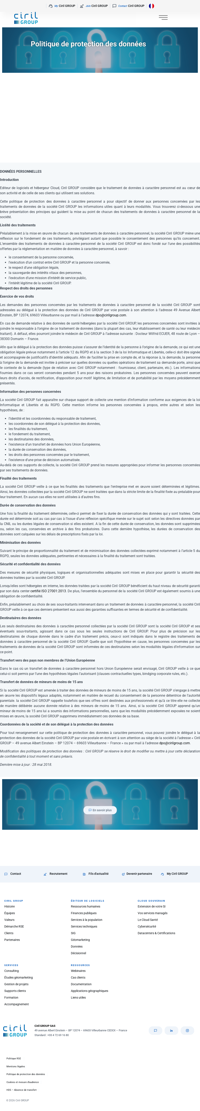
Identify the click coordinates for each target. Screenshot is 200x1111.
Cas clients (78, 977)
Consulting (11, 971)
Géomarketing (80, 940)
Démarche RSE (14, 926)
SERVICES (11, 965)
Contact (15, 873)
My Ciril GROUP (177, 873)
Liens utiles (78, 997)
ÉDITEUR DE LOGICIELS (88, 901)
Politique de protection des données (25, 1074)
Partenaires (12, 940)
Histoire (9, 906)
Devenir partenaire (139, 873)
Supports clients (15, 991)
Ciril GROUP (61, 6)
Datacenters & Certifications (156, 933)
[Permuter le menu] (163, 18)
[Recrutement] (45, 874)
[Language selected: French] (150, 6)
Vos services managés (152, 913)
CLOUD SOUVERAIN (151, 901)
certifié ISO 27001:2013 (48, 591)
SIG (73, 933)
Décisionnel (78, 953)
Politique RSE (13, 1058)
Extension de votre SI (152, 906)
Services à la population (86, 919)
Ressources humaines (85, 906)
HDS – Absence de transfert (21, 1090)
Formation (11, 997)
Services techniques (84, 926)
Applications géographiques (89, 991)
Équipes (9, 913)
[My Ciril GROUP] (162, 874)
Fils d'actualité (99, 873)
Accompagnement (16, 1004)
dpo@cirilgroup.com (110, 315)
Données (77, 946)
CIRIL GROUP (13, 901)
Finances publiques (84, 913)
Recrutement (58, 873)
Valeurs (9, 919)
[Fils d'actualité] (84, 874)
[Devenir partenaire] (123, 874)
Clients (8, 933)
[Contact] (6, 874)
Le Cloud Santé (148, 919)
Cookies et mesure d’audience (22, 1082)
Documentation (81, 984)
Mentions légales (15, 1066)
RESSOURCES (80, 965)
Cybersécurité (147, 926)
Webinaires (78, 971)
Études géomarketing (18, 977)
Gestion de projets (16, 984)
